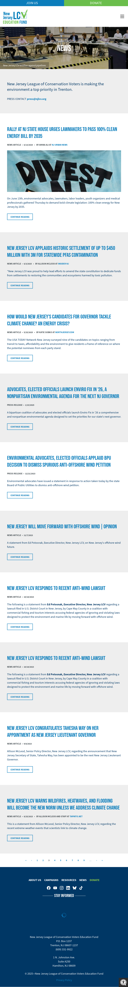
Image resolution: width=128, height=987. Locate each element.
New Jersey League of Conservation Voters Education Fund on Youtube (55, 887)
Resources (68, 880)
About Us (35, 880)
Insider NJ (63, 263)
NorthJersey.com (64, 332)
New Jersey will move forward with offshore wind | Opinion (62, 526)
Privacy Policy (64, 980)
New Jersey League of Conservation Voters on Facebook (48, 887)
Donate (96, 3)
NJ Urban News (59, 144)
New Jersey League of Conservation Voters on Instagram (61, 887)
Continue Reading (19, 217)
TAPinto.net (76, 816)
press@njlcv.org (36, 99)
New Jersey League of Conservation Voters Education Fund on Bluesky (74, 887)
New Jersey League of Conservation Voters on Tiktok (81, 887)
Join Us (32, 3)
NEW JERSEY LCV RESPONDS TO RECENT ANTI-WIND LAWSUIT (56, 588)
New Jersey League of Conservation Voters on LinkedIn (68, 887)
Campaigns (51, 880)
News (83, 880)
